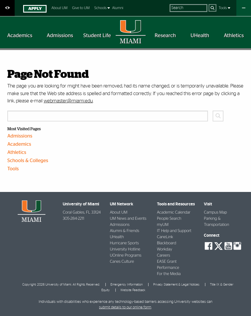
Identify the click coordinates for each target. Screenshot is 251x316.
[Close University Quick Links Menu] (243, 8)
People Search (169, 219)
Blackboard (166, 243)
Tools (223, 8)
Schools (100, 8)
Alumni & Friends (124, 231)
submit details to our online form (125, 307)
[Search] (212, 8)
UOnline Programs (125, 255)
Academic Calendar (174, 212)
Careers (163, 255)
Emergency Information (126, 284)
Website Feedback (132, 290)
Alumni (117, 8)
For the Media (169, 274)
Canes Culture (122, 262)
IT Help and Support (174, 231)
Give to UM (81, 8)
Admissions (19, 136)
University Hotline (125, 249)
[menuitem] (35, 9)
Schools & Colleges (27, 160)
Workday (164, 249)
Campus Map (215, 212)
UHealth (117, 237)
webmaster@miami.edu (68, 100)
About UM (59, 8)
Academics (19, 144)
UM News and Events (128, 219)
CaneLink (165, 237)
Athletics (16, 152)
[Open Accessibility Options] (7, 8)
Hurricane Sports (124, 243)
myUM (163, 225)
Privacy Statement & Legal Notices (176, 284)
